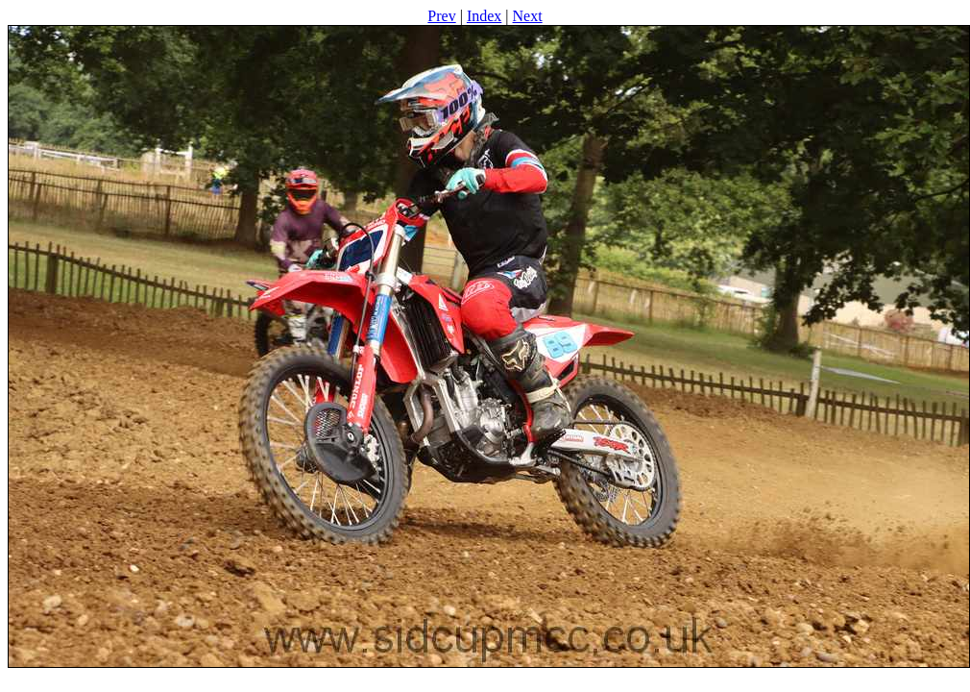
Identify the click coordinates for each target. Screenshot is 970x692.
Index (484, 16)
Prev (441, 16)
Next (528, 16)
